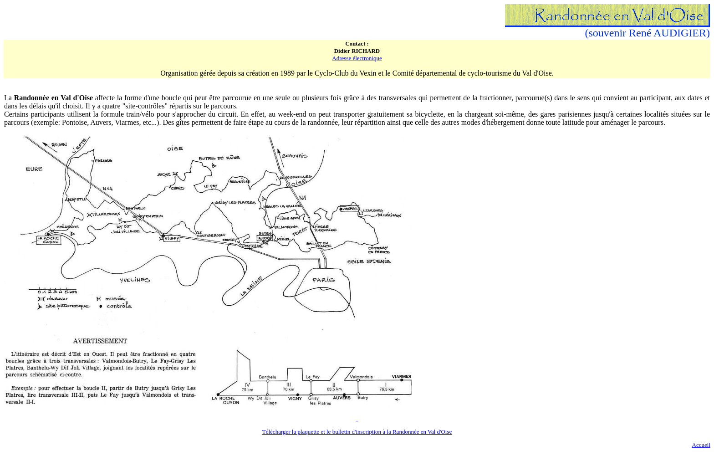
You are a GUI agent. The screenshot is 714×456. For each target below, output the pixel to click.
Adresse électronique (357, 58)
